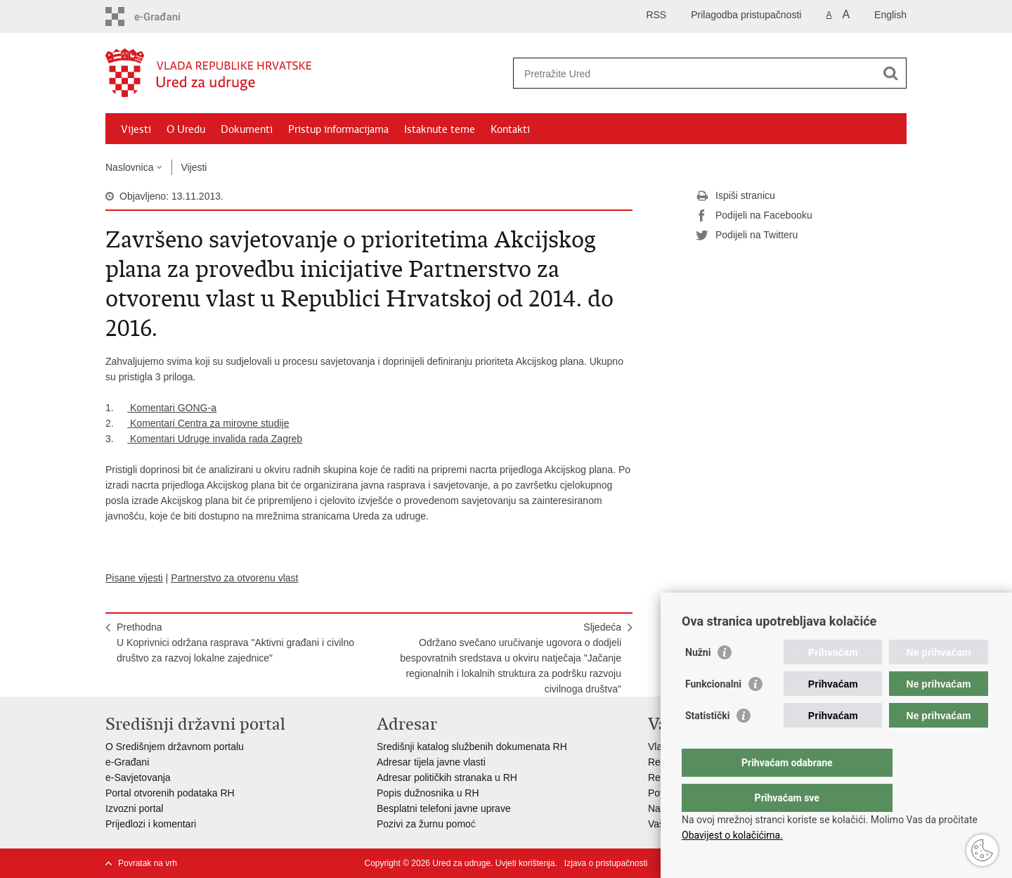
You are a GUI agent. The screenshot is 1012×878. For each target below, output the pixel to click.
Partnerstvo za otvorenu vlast (234, 577)
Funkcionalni (713, 712)
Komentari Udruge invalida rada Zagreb (214, 438)
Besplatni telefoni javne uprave (444, 808)
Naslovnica (129, 167)
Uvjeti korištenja (525, 863)
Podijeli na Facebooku (754, 215)
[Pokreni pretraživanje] (890, 73)
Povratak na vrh (147, 863)
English (890, 14)
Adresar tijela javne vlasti (431, 762)
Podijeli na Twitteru (747, 235)
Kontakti (510, 129)
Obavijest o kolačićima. (732, 835)
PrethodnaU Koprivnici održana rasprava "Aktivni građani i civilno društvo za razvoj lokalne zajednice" (235, 642)
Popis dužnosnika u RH (428, 793)
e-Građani (127, 762)
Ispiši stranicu (735, 196)
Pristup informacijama (338, 129)
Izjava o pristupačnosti (606, 863)
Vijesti (136, 129)
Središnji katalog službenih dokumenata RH (472, 746)
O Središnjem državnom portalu (174, 746)
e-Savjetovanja (138, 777)
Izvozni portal (134, 808)
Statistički (707, 743)
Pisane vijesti (134, 577)
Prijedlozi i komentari (150, 823)
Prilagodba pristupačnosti (746, 14)
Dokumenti (247, 129)
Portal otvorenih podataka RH (170, 793)
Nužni (698, 680)
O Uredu (186, 129)
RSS (656, 14)
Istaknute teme (439, 129)
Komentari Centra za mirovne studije (208, 423)
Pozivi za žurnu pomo (424, 823)
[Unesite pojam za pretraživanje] (694, 73)
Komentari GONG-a (171, 407)
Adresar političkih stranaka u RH (447, 777)
